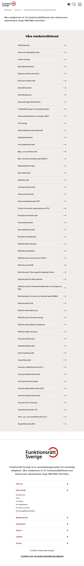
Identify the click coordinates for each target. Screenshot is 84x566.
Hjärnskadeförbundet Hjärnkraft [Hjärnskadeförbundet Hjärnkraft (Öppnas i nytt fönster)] (42, 130)
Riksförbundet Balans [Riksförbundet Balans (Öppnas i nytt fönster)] (42, 251)
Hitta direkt (21, 490)
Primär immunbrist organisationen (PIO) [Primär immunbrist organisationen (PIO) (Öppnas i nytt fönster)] (42, 208)
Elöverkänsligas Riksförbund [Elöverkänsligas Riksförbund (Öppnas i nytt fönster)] (42, 102)
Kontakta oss (20, 495)
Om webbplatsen (22, 504)
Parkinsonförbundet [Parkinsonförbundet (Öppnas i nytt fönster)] (42, 194)
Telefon (19, 537)
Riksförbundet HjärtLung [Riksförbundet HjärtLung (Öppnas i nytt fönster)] (42, 310)
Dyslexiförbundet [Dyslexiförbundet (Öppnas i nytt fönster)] (42, 88)
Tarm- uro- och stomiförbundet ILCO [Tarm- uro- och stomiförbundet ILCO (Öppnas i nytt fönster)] (42, 417)
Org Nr (19, 530)
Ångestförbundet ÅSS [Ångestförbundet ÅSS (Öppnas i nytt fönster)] (42, 424)
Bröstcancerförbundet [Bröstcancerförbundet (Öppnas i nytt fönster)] (42, 81)
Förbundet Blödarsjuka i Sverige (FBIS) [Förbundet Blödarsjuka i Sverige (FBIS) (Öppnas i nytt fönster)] (42, 116)
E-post (18, 543)
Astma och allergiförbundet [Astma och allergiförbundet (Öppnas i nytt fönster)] (42, 52)
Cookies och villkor (31, 556)
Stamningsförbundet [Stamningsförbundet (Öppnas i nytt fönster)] (42, 353)
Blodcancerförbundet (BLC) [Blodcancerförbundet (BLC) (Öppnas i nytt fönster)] (42, 74)
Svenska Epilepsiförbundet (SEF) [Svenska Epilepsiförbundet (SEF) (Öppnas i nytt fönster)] (42, 388)
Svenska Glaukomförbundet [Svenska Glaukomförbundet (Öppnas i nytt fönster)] (42, 395)
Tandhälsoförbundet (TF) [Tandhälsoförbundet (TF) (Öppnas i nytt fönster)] (42, 410)
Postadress (21, 524)
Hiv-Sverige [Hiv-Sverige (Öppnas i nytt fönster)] (42, 123)
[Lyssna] (68, 4)
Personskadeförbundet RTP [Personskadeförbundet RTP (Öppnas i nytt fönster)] (42, 201)
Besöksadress (22, 517)
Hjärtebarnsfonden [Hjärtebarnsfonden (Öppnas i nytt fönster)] (42, 137)
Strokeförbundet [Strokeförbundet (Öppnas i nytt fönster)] (42, 360)
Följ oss (19, 484)
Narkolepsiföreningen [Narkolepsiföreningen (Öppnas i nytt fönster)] (42, 166)
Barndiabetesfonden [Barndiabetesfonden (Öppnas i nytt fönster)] (42, 66)
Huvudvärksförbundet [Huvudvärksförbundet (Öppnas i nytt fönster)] (42, 144)
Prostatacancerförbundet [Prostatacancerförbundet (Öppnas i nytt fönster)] (42, 215)
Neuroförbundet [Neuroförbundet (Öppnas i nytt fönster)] (42, 173)
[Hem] (9, 4)
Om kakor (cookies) (23, 508)
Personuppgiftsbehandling (25, 511)
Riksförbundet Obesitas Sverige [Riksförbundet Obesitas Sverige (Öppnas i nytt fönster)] (42, 317)
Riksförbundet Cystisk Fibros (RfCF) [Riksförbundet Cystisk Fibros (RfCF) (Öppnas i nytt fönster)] (42, 258)
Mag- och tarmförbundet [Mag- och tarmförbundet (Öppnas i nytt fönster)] (42, 152)
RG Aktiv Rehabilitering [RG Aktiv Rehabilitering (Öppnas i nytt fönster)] (42, 237)
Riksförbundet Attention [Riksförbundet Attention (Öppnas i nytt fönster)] (42, 244)
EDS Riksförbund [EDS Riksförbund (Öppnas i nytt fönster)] (42, 95)
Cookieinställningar (52, 556)
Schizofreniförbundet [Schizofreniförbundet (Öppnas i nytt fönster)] (42, 339)
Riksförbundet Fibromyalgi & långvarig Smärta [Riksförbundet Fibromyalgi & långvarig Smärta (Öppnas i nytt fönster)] (42, 272)
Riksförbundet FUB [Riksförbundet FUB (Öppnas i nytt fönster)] (42, 303)
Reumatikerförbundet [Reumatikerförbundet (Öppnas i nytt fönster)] (42, 230)
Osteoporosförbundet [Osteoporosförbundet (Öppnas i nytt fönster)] (42, 187)
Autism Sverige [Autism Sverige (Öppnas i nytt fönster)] (42, 59)
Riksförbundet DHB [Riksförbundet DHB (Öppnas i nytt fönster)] (42, 265)
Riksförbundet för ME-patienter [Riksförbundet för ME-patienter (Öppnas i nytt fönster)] (42, 279)
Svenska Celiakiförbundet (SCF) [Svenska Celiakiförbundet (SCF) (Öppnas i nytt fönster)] (42, 367)
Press (18, 498)
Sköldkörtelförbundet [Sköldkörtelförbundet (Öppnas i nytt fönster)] (42, 346)
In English (19, 501)
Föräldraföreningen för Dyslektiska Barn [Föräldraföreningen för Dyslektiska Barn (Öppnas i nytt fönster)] (42, 109)
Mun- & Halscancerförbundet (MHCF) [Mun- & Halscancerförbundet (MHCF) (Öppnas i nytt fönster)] (42, 159)
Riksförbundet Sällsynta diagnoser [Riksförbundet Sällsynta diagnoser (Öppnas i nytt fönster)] (42, 324)
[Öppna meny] (80, 4)
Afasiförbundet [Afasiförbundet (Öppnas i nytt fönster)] (42, 45)
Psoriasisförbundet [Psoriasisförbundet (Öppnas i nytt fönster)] (42, 222)
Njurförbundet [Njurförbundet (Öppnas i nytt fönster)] (42, 180)
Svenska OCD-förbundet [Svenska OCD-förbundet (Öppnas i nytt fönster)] (42, 403)
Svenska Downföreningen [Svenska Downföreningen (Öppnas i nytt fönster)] (42, 381)
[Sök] (74, 4)
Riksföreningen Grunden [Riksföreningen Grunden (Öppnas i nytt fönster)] (42, 332)
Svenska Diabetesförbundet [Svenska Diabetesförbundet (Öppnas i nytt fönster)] (42, 374)
